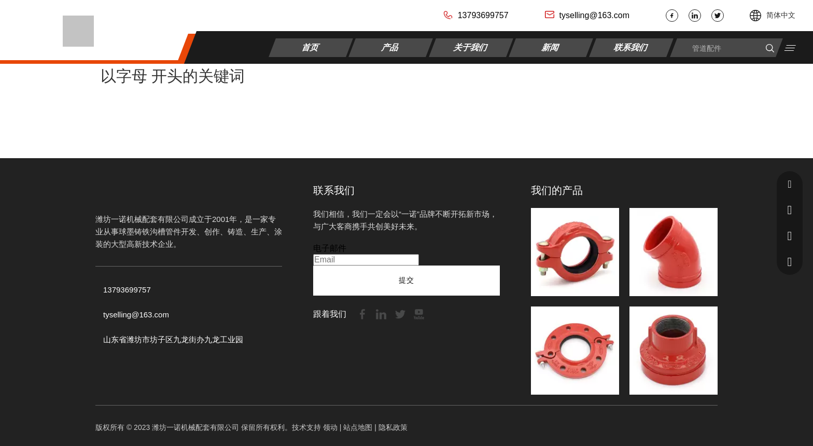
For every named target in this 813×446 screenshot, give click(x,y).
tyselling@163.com (594, 15)
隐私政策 (393, 427)
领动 (330, 427)
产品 (391, 47)
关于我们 (471, 47)
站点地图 (357, 427)
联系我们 (631, 47)
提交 (406, 280)
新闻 (551, 47)
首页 (311, 47)
